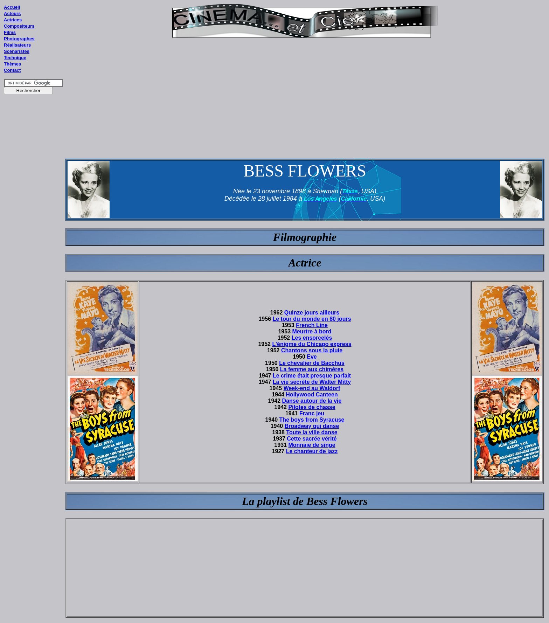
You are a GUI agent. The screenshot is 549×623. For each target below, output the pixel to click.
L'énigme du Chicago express (311, 344)
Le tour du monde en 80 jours (312, 319)
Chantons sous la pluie (311, 350)
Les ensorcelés (312, 338)
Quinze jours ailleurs (311, 313)
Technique (15, 57)
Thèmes (12, 64)
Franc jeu (311, 413)
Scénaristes (16, 51)
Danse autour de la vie (312, 401)
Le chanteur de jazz (312, 451)
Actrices (13, 19)
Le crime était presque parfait (312, 376)
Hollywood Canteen (312, 394)
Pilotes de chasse (311, 407)
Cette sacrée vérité (311, 439)
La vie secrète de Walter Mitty (312, 382)
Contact (12, 70)
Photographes (19, 38)
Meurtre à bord (312, 331)
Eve (312, 357)
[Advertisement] (34, 231)
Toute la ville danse (311, 432)
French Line (312, 325)
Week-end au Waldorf (312, 388)
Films (10, 32)
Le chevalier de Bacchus (312, 363)
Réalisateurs (17, 45)
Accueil (12, 7)
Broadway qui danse (312, 426)
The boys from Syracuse (312, 420)
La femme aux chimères (311, 369)
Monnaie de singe (311, 445)
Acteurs (12, 13)
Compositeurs (19, 26)
